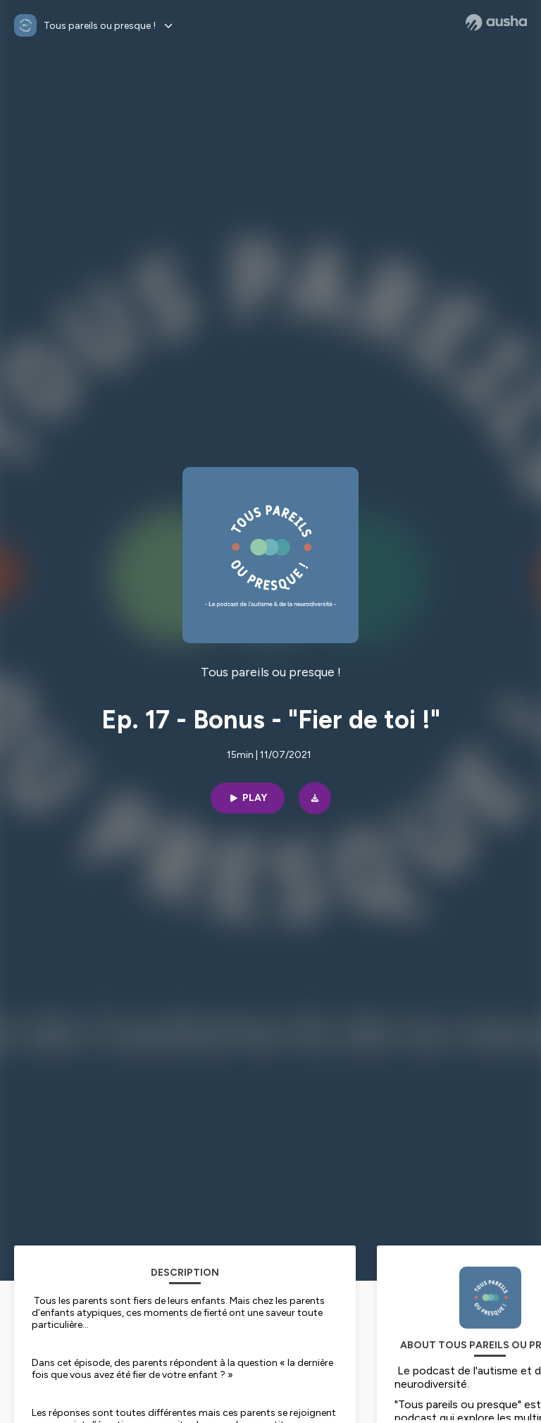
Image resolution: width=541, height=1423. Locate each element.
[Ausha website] (496, 22)
